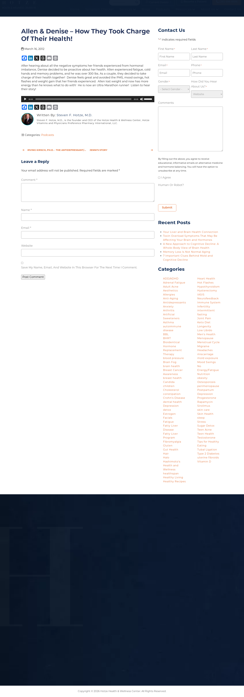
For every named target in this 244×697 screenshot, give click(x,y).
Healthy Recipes (174, 481)
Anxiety (168, 306)
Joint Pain (204, 318)
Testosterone (206, 437)
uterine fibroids (208, 457)
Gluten (168, 445)
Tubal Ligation (207, 449)
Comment (29, 180)
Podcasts (163, 12)
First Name (166, 49)
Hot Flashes (205, 282)
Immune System (209, 302)
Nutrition (203, 374)
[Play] (25, 99)
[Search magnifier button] (137, 5)
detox (167, 409)
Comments (166, 103)
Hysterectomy (207, 290)
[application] (87, 99)
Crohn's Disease (174, 397)
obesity (202, 378)
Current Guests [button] (157, 5)
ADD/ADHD (170, 278)
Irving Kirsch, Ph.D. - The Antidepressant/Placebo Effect (54, 150)
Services (128, 12)
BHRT (167, 338)
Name (26, 210)
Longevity (204, 326)
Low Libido (204, 330)
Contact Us (232, 12)
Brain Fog (169, 362)
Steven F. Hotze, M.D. (74, 115)
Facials (167, 417)
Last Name (199, 49)
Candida (169, 382)
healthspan (171, 473)
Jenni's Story (121, 150)
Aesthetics (170, 290)
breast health (172, 378)
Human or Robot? (171, 185)
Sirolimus (203, 405)
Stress (201, 421)
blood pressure (173, 358)
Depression (171, 405)
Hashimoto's (171, 461)
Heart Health (206, 278)
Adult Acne (170, 286)
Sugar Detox (206, 425)
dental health (172, 401)
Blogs (146, 12)
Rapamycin (205, 401)
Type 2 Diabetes (208, 453)
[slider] (83, 99)
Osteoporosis (206, 382)
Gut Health (170, 449)
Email (26, 228)
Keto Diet (204, 322)
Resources (185, 12)
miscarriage (205, 354)
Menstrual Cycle (208, 342)
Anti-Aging (170, 298)
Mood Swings (206, 362)
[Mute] (141, 99)
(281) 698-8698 (226, 5)
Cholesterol (171, 389)
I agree (166, 177)
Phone (196, 65)
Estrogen (169, 413)
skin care (203, 409)
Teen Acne (204, 429)
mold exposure (207, 358)
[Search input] (123, 5)
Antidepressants (174, 302)
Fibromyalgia (172, 441)
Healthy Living (173, 477)
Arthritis (168, 310)
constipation (172, 394)
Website (27, 245)
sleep (201, 417)
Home (75, 12)
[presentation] (181, 195)
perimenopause (208, 386)
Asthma (168, 322)
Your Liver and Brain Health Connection (191, 232)
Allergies (169, 294)
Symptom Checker (99, 12)
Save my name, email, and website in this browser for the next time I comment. (79, 267)
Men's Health (206, 334)
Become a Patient (194, 5)
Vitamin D (204, 461)
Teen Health (205, 433)
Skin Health (205, 413)
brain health (171, 366)
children (169, 386)
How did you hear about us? (204, 84)
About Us (210, 12)
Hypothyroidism (208, 286)
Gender (164, 81)
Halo (166, 457)
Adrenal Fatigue (174, 282)
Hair (166, 453)
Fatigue (168, 421)
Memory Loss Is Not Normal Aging (187, 251)
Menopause (205, 338)
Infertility (203, 306)
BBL (166, 334)
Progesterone (206, 397)
